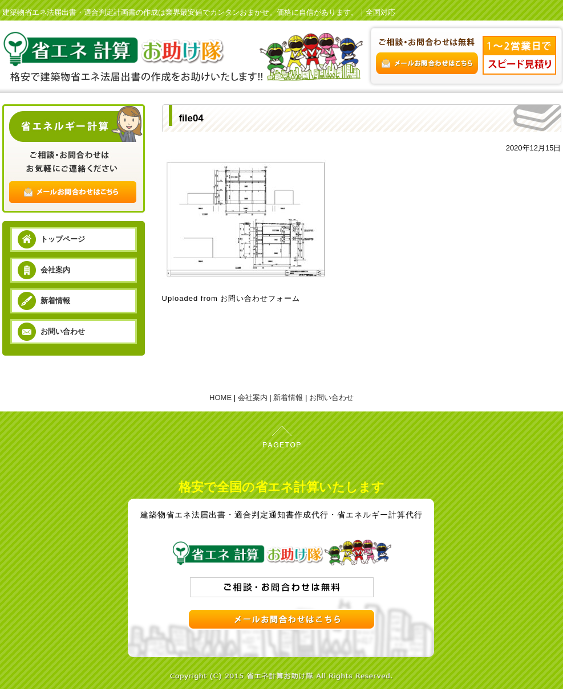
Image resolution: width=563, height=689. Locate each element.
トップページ (62, 239)
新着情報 (55, 300)
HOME (220, 397)
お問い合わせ (62, 331)
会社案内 (55, 270)
